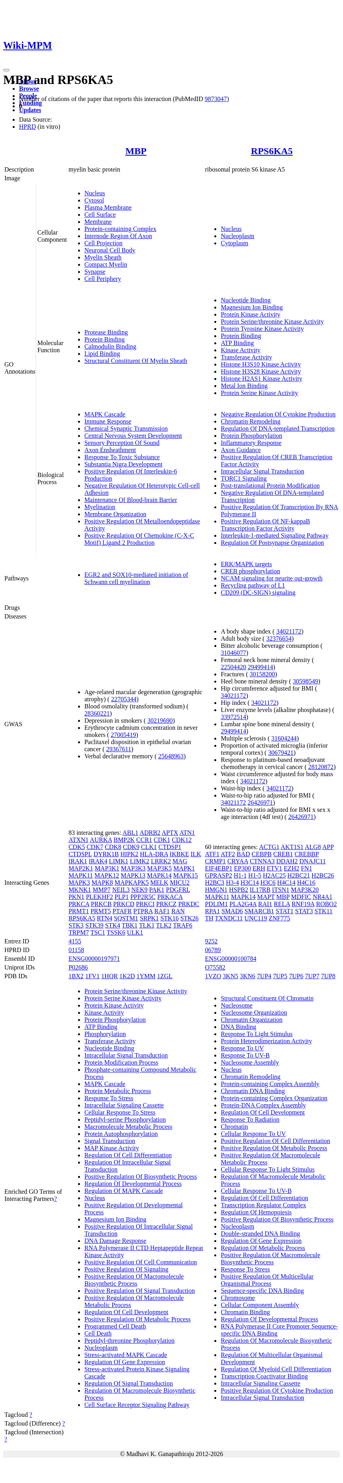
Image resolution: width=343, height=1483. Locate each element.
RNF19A (303, 904)
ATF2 (228, 854)
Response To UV (242, 1048)
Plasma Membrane (108, 207)
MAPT (265, 896)
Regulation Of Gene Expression (124, 1362)
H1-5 (254, 875)
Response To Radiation (250, 1119)
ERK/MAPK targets (246, 564)
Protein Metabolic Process (117, 1091)
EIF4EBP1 (218, 868)
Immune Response (107, 421)
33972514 (233, 717)
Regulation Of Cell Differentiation (128, 1155)
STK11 (323, 911)
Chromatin (234, 1126)
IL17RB (260, 889)
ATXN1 (79, 839)
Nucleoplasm (237, 236)
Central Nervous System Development (133, 435)
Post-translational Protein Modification (270, 485)
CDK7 (95, 847)
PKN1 (76, 896)
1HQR (109, 976)
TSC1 (97, 932)
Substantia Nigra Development (123, 464)
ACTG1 (269, 847)
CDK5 (77, 847)
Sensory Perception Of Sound (122, 442)
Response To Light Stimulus (256, 1034)
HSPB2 (238, 889)
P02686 (78, 967)
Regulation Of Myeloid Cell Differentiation (276, 1369)
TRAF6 (182, 925)
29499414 (260, 667)
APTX (170, 832)
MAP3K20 (304, 889)
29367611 (118, 749)
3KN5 (230, 976)
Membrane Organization (115, 514)
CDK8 (113, 847)
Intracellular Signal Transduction (262, 471)
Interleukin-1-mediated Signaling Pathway (274, 535)
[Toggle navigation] (6, 70)
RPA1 (212, 911)
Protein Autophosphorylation (121, 1133)
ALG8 (313, 847)
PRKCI (145, 904)
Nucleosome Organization (254, 1012)
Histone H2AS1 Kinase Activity (261, 378)
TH (209, 918)
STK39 (94, 925)
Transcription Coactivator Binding (264, 1376)
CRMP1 (215, 861)
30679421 (280, 752)
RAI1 (265, 904)
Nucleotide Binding (246, 300)
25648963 (170, 756)
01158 (76, 950)
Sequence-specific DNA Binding (262, 1290)
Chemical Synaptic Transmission (126, 428)
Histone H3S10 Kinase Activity (261, 364)
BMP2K (124, 839)
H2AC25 (274, 875)
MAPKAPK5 (131, 882)
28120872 (320, 766)
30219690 (160, 720)
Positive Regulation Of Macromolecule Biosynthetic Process (134, 1280)
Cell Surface (100, 214)
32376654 (279, 638)
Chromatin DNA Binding (253, 1091)
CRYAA (237, 861)
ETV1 (274, 868)
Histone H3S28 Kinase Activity (261, 371)
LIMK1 (118, 861)
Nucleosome (236, 1005)
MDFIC (301, 896)
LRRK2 (161, 861)
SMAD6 (232, 911)
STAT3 (304, 911)
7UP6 (296, 976)
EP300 (242, 868)
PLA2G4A (242, 904)
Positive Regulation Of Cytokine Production (277, 1390)
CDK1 (162, 839)
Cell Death (98, 1333)
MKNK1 (80, 889)
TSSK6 (116, 932)
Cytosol (94, 200)
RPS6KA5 (272, 151)
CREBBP (307, 854)
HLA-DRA (154, 854)
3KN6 (247, 976)
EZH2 (291, 868)
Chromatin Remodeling (250, 421)
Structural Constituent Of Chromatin (267, 998)
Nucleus (94, 193)
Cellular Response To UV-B (256, 1190)
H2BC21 (299, 875)
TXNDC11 (229, 918)
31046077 (233, 652)
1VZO (213, 976)
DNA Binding (238, 1026)
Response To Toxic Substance (122, 457)
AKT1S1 (292, 847)
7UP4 (264, 976)
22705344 (123, 699)
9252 (211, 941)
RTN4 (104, 918)
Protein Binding (104, 339)
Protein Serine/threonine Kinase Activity (272, 321)
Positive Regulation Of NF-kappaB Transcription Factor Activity (265, 525)
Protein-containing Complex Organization (274, 1098)
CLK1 (149, 847)
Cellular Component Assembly (260, 1305)
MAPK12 (107, 875)
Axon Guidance (241, 450)
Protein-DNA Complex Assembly (263, 1105)
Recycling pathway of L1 (253, 585)
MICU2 (180, 882)
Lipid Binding (102, 353)
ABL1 (130, 832)
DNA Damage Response (115, 1240)
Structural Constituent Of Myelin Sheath (135, 360)
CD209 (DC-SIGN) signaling (258, 592)
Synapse (94, 271)
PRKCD (123, 904)
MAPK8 (102, 882)
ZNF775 (279, 918)
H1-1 (240, 875)
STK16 (169, 918)
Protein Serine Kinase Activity (259, 392)
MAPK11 (81, 875)
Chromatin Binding (245, 1312)
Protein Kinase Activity (250, 314)
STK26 (189, 918)
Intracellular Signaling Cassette (124, 1105)
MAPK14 (159, 875)
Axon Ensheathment (110, 450)
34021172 (288, 631)
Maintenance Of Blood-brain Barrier (130, 499)
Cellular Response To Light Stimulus (267, 1169)
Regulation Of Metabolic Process (263, 1247)
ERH (258, 868)
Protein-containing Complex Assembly (270, 1083)
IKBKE (179, 854)
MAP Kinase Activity (111, 1148)
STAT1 (284, 911)
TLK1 (146, 925)
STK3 (76, 925)
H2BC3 (214, 882)
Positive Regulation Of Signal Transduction (139, 1290)
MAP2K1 (81, 868)
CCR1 (144, 839)
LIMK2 (139, 861)
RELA (282, 904)
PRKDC (188, 904)
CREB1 (283, 854)
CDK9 (131, 847)
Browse (29, 88)
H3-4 (232, 882)
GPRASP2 (218, 875)
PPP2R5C (143, 896)
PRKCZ (166, 904)
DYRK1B (106, 854)
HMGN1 (216, 889)
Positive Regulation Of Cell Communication (140, 1262)
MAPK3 (79, 882)
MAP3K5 (159, 868)
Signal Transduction (109, 1141)
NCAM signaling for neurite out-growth (271, 578)
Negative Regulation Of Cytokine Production (278, 414)
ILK (196, 854)
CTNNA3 (262, 861)
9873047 (216, 98)
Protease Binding (106, 332)
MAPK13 (133, 875)
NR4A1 (322, 896)
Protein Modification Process (121, 1062)
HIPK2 (129, 854)
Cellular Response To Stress (119, 1112)
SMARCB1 (259, 911)
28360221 (97, 713)
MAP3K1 (107, 868)
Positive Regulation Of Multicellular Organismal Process (267, 1280)
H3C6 (268, 882)
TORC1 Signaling (244, 478)
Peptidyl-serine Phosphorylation (125, 1119)
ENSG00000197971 (94, 958)
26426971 (260, 802)
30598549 (305, 681)
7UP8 (328, 976)
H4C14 (286, 882)
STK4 (112, 925)
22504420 (233, 667)
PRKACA (170, 896)
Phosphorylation (105, 1034)
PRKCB (101, 904)
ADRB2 (149, 832)
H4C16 (306, 882)
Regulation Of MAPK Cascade (123, 1190)
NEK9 (139, 889)
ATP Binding (237, 343)
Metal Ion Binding (244, 385)
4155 (75, 941)
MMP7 (102, 889)
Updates (30, 110)
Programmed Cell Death (115, 1326)
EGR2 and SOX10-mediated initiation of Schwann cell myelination (136, 578)
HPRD (27, 126)
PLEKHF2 (99, 896)
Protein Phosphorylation (251, 435)
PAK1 (156, 889)
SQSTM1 (126, 918)
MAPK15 (185, 875)
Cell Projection (103, 243)
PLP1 (121, 896)
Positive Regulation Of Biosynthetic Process (140, 1176)
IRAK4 (98, 861)
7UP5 (280, 976)
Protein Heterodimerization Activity (266, 1041)
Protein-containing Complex (120, 228)
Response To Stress (108, 1098)
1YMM (145, 976)
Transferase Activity (246, 357)
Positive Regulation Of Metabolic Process (137, 1319)
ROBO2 (326, 904)
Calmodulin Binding (110, 346)
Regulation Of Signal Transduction (128, 1383)
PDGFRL (178, 889)
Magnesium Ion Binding (251, 307)
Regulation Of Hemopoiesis (256, 1212)
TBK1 (129, 925)
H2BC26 (322, 875)
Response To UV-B (245, 1055)
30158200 (262, 674)
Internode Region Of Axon (118, 236)
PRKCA (79, 904)
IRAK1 (78, 861)
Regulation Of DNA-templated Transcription (278, 428)
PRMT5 (100, 911)
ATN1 (187, 832)
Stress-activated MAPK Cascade (125, 1354)
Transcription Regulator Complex (263, 1205)
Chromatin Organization (251, 1019)
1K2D (127, 976)
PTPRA (143, 911)
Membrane (98, 221)
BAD (243, 854)
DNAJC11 (312, 861)
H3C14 (249, 882)
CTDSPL (80, 854)
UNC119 (255, 918)
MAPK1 (184, 868)
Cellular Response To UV (253, 1133)
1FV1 (92, 976)
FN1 (306, 868)
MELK (159, 882)
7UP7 (312, 976)
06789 (213, 950)
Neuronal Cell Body (109, 250)
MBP (136, 151)
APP (327, 847)
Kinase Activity (240, 350)
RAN (178, 911)
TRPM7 (79, 932)
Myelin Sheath (103, 257)
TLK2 (164, 925)
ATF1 (212, 854)
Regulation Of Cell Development (126, 1312)
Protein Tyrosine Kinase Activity (262, 328)
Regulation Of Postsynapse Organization (272, 542)
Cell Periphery (102, 278)
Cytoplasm (234, 243)
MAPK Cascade (105, 414)
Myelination (99, 507)
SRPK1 (149, 918)
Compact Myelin (105, 264)
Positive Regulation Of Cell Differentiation (275, 1141)
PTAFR (122, 911)
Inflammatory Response (251, 442)
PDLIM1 (216, 904)
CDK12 (182, 839)
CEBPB (262, 854)
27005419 (123, 734)
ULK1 (135, 932)
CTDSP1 (169, 847)
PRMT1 (79, 911)
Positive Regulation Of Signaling (126, 1269)
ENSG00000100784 (230, 958)
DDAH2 (287, 861)
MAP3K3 (133, 868)
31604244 (284, 738)
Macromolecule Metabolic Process (128, 1126)
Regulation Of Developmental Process (133, 1183)
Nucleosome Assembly (250, 1062)
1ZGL (164, 976)
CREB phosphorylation (250, 571)
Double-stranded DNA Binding (260, 1233)
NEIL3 (121, 889)
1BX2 (76, 976)
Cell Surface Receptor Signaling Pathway (137, 1404)
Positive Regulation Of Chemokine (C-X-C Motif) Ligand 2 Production (139, 539)
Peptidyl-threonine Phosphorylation (129, 1340)
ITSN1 (281, 889)
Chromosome (238, 1297)
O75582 (215, 967)
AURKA (101, 839)
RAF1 (162, 911)
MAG (180, 861)
